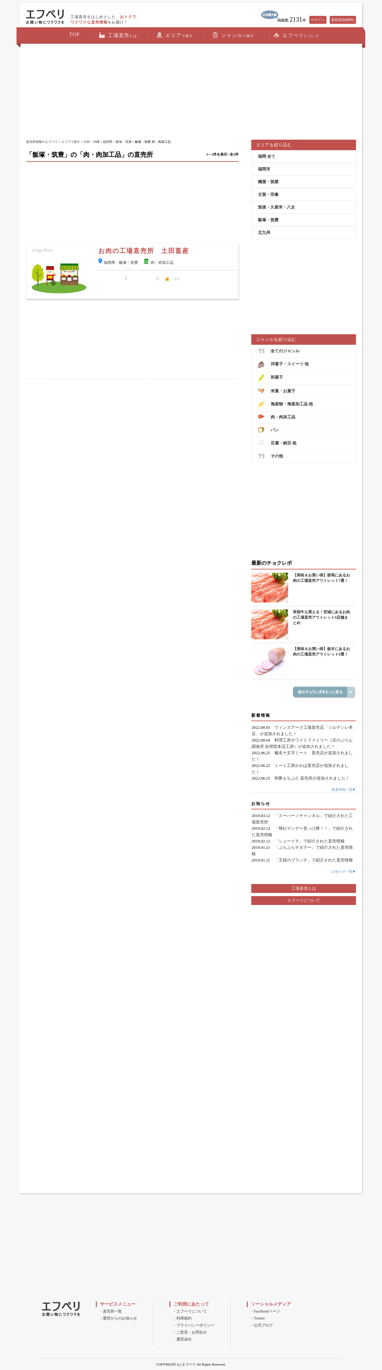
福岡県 (107, 141)
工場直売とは (303, 888)
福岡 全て (266, 156)
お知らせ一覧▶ (344, 871)
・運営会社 (182, 1339)
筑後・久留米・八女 (276, 207)
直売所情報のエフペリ (42, 141)
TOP (74, 34)
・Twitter (257, 1318)
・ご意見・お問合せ (190, 1332)
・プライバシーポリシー (193, 1325)
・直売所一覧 (110, 1311)
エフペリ (296, 35)
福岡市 (264, 169)
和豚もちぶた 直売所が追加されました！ (312, 778)
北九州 (264, 232)
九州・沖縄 (91, 141)
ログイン (318, 20)
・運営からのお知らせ (118, 1318)
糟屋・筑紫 (268, 181)
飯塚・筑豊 (124, 141)
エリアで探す (70, 141)
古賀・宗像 (268, 194)
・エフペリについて (190, 1311)
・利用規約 (182, 1318)
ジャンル (233, 35)
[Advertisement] (191, 92)
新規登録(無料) (342, 20)
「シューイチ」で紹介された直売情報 (309, 841)
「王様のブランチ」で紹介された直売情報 (313, 860)
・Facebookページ (265, 1311)
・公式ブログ (261, 1325)
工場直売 (118, 35)
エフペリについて (303, 900)
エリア (175, 35)
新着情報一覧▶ (344, 789)
